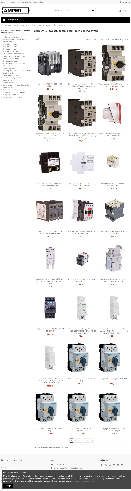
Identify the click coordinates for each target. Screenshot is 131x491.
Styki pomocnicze (10, 61)
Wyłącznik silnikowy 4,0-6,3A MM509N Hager (82, 430)
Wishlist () (125, 2)
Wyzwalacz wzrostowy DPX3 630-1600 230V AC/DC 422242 (113, 280)
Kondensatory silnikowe (12, 97)
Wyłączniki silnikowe (11, 37)
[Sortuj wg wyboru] (116, 39)
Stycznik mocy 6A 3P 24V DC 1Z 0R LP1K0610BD (113, 232)
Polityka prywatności (25, 2)
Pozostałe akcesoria (11, 83)
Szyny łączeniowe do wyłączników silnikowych (16, 86)
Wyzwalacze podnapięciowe (14, 92)
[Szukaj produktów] (93, 10)
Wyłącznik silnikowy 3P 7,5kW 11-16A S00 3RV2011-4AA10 (50, 330)
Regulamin (7, 468)
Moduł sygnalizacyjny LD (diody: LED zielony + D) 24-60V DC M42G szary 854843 (50, 281)
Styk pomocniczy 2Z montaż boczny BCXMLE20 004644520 (81, 185)
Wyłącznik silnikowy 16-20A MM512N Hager (82, 380)
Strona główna (39, 2)
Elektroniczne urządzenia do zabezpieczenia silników (14, 57)
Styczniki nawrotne (10, 51)
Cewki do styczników (11, 75)
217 (87, 440)
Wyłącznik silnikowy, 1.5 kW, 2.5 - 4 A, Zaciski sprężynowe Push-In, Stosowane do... (50, 136)
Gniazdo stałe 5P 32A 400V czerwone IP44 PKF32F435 (113, 135)
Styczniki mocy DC (10, 47)
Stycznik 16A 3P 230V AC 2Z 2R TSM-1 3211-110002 (50, 85)
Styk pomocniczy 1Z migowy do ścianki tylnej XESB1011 (50, 185)
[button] (13, 20)
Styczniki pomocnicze (11, 49)
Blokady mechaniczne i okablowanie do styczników (17, 72)
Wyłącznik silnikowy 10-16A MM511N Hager (113, 380)
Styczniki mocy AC (10, 44)
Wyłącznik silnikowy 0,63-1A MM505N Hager (114, 430)
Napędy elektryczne (10, 95)
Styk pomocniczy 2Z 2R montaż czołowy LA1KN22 (113, 185)
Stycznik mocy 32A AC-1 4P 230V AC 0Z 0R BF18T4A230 (82, 232)
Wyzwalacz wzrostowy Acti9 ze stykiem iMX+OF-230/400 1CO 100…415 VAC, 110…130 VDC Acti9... (114, 331)
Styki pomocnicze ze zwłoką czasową (14, 64)
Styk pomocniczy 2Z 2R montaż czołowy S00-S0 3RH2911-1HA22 (50, 232)
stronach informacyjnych (83, 481)
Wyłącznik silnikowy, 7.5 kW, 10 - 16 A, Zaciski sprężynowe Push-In (113, 85)
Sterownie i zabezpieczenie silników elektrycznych (16, 31)
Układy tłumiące (9, 68)
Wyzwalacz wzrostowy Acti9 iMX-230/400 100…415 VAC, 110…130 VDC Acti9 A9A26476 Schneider (49, 381)
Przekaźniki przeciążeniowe (13, 54)
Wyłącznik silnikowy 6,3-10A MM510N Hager (50, 430)
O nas (5, 465)
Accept (8, 486)
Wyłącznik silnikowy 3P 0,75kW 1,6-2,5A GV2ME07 (82, 280)
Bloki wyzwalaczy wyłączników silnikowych (15, 40)
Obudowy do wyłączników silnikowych (13, 79)
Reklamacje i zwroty (8, 2)
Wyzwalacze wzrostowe (12, 90)
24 (126, 39)
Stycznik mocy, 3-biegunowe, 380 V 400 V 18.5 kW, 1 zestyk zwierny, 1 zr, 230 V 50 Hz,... (82, 136)
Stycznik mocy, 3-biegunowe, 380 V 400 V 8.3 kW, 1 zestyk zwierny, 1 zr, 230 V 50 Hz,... (82, 86)
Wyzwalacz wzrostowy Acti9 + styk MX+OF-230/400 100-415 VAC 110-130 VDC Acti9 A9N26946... (82, 331)
